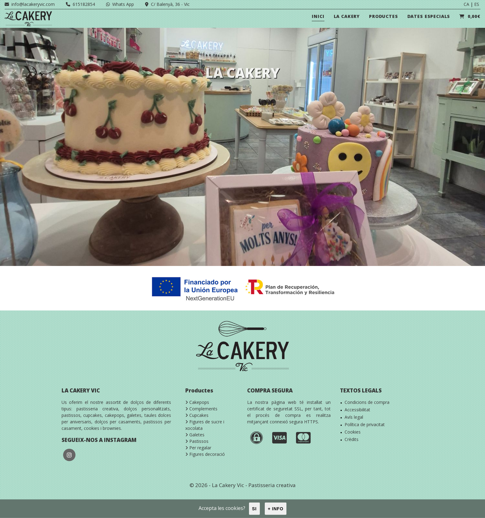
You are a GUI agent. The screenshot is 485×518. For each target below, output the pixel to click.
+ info (276, 508)
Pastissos (196, 441)
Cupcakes (196, 415)
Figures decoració (205, 454)
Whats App (120, 4)
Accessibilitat (357, 410)
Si (254, 508)
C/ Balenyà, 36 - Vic (167, 4)
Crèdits (351, 439)
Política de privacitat (365, 424)
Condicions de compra (367, 402)
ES (476, 4)
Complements (201, 409)
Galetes (194, 435)
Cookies (353, 432)
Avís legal (354, 417)
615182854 (80, 4)
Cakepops (197, 402)
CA (466, 4)
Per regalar (198, 448)
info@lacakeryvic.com (30, 4)
